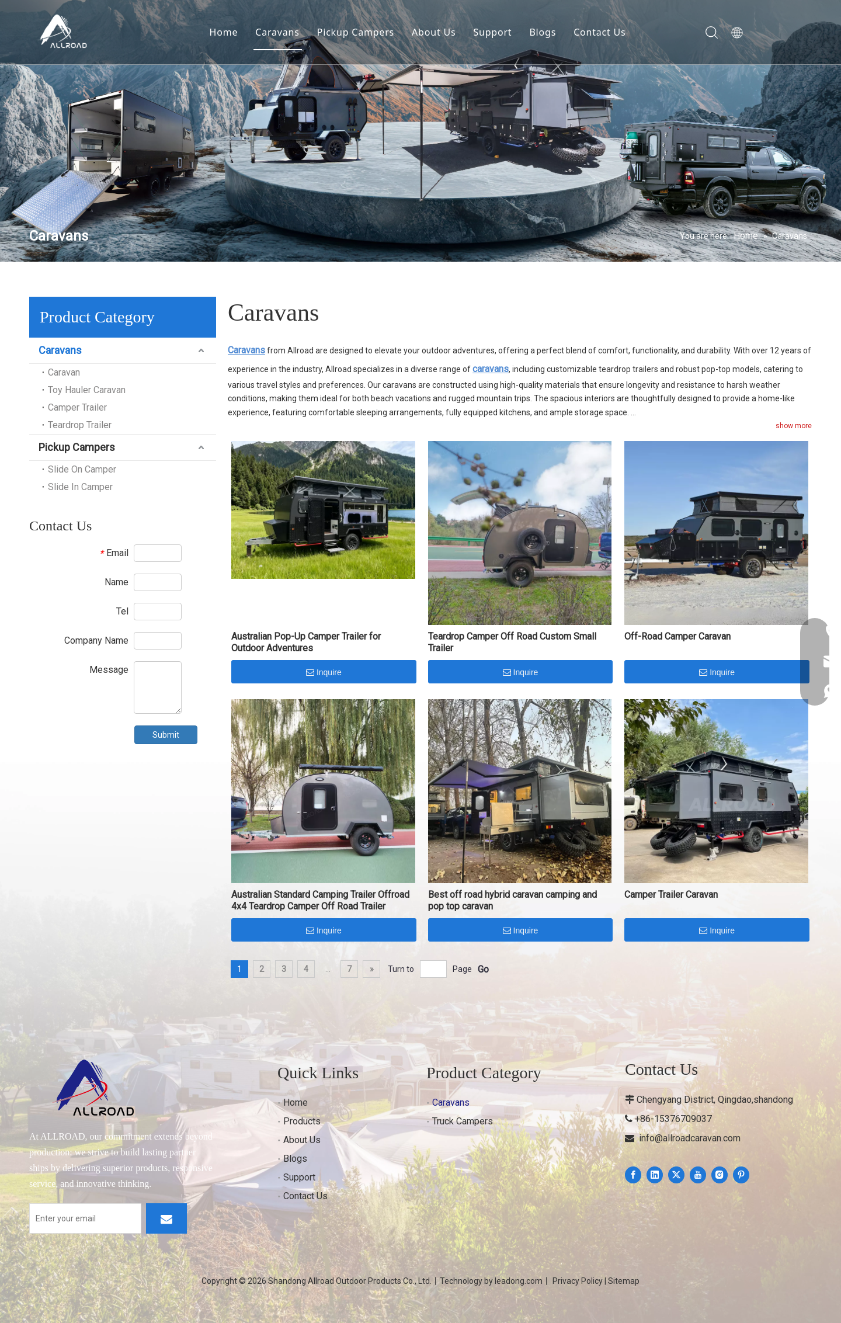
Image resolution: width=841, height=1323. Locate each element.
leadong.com (519, 1281)
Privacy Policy (577, 1281)
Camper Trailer (77, 407)
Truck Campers (462, 1121)
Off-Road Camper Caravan (677, 636)
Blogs (542, 32)
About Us (434, 32)
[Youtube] (698, 1174)
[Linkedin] (655, 1174)
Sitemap (624, 1281)
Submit (165, 734)
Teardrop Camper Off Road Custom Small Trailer (512, 642)
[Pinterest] (741, 1174)
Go (483, 969)
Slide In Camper (80, 486)
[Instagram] (719, 1174)
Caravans (277, 32)
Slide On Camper (82, 469)
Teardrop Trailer (80, 424)
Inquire (324, 673)
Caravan (64, 372)
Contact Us (599, 32)
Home (224, 32)
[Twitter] (676, 1174)
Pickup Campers (355, 32)
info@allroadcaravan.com (690, 1138)
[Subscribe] (166, 1218)
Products (302, 1121)
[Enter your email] (85, 1218)
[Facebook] (633, 1174)
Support (492, 32)
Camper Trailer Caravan (671, 894)
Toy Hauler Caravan (87, 389)
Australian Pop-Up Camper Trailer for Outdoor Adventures (306, 642)
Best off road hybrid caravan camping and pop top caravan (512, 900)
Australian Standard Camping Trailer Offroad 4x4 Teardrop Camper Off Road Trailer (320, 900)
